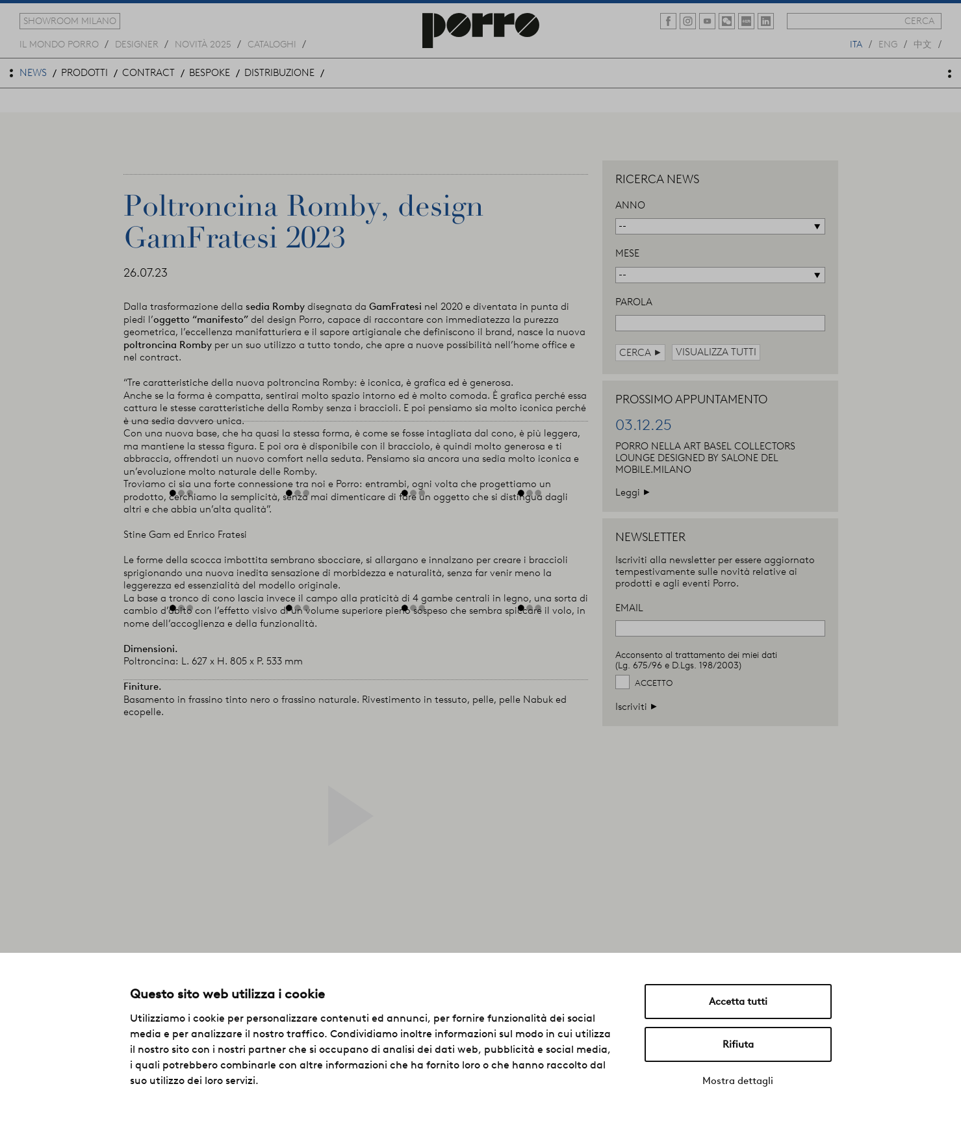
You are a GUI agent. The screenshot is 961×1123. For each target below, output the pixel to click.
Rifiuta (738, 1044)
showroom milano (69, 21)
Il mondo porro (59, 43)
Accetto (654, 683)
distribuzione (279, 73)
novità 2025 (203, 43)
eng (887, 43)
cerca (919, 21)
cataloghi (272, 43)
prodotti (84, 73)
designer (137, 43)
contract (148, 73)
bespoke (209, 73)
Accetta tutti (738, 1001)
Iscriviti (636, 706)
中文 (923, 43)
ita (856, 43)
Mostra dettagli (737, 1081)
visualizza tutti (716, 352)
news (33, 73)
